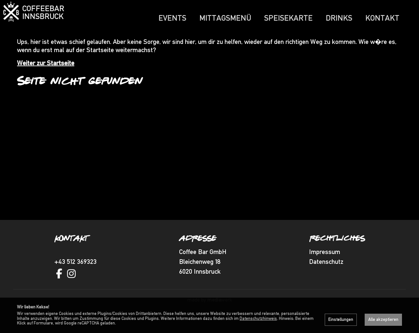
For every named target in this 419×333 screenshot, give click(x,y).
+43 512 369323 (75, 274)
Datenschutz (326, 274)
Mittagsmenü (225, 17)
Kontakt (382, 17)
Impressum (324, 264)
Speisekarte (288, 17)
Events (172, 17)
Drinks (339, 17)
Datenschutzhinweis (258, 318)
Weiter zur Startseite (45, 76)
